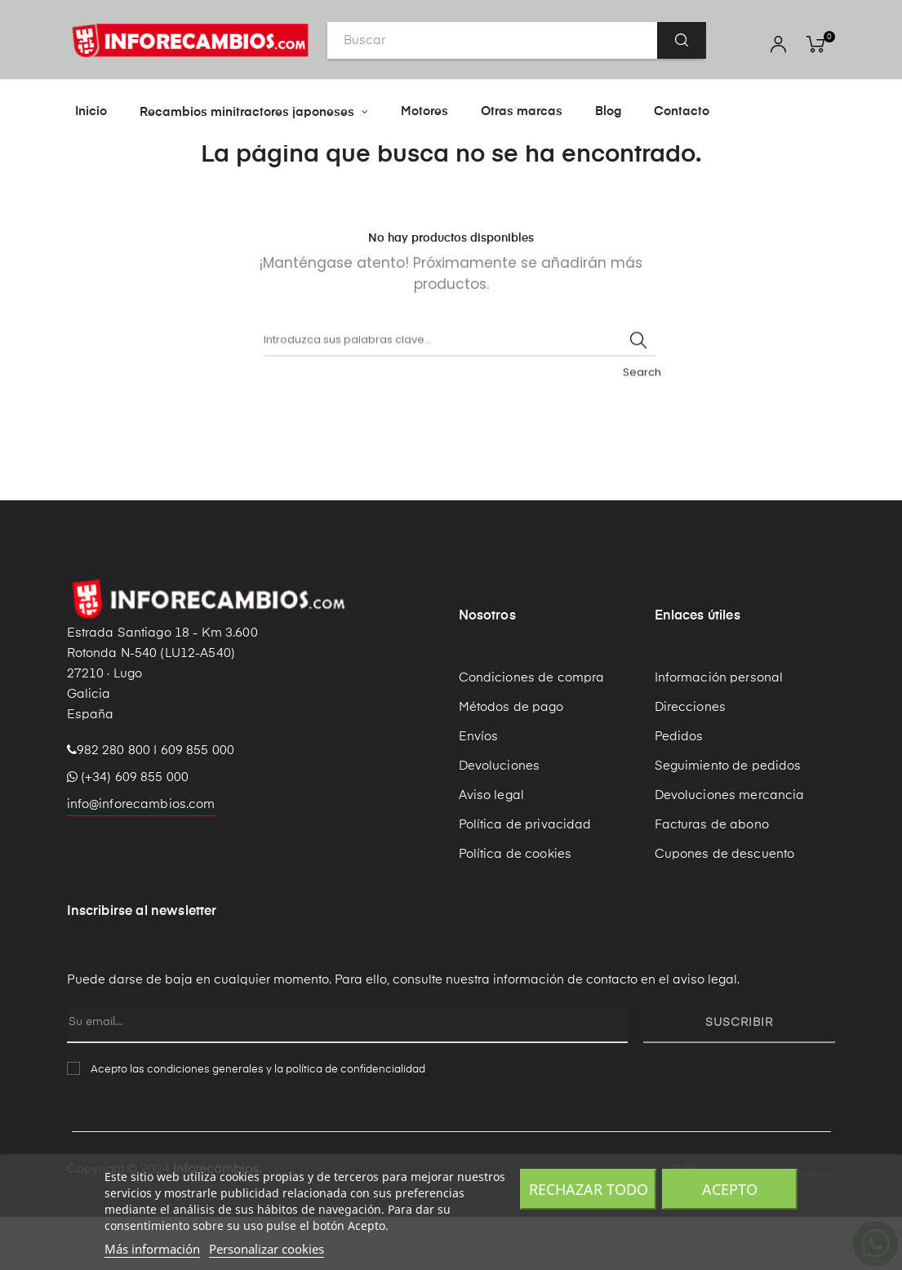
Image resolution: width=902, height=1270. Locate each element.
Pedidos (679, 790)
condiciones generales (205, 1122)
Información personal (719, 731)
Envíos (479, 790)
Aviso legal (492, 848)
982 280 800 (114, 803)
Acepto (730, 1189)
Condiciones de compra (532, 731)
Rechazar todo (588, 1189)
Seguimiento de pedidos (728, 819)
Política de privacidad (525, 878)
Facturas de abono (712, 878)
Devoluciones (499, 819)
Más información (152, 1249)
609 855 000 (198, 803)
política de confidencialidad (355, 1122)
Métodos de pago (511, 760)
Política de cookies (515, 907)
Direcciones (690, 760)
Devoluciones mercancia (730, 848)
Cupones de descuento (725, 907)
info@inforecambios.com (141, 857)
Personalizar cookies (266, 1249)
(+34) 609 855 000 (128, 830)
